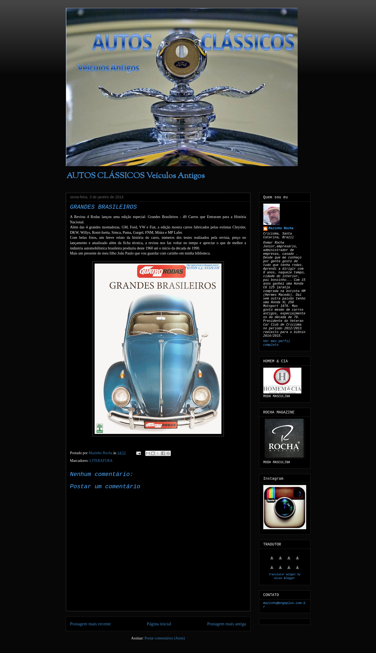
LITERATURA (101, 461)
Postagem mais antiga (226, 623)
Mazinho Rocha (281, 228)
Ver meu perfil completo (276, 343)
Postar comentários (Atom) (164, 638)
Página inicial (159, 623)
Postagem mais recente (90, 623)
